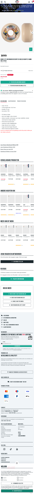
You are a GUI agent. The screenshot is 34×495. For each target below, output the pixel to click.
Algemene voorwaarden (5, 457)
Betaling (2, 426)
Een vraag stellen (17, 261)
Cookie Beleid (3, 460)
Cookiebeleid (20, 488)
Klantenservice (6, 327)
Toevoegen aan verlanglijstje (17, 85)
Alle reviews (3, 433)
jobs (19, 428)
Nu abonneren (17, 346)
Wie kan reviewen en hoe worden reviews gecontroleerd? (13, 272)
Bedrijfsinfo (4, 453)
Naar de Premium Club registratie (17, 372)
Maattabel (5, 322)
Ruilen (4, 320)
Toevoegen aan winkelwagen (17, 82)
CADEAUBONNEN (21, 436)
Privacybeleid (3, 459)
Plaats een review (17, 279)
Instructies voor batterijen (5, 436)
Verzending (5, 315)
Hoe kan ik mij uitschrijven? (17, 349)
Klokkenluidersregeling (5, 462)
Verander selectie (17, 483)
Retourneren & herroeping (8, 318)
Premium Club (4, 353)
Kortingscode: (13, 10)
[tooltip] (32, 70)
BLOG (19, 432)
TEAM (19, 434)
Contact (2, 437)
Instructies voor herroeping (6, 430)
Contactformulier (19, 412)
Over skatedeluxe (21, 426)
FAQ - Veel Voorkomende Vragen (10, 325)
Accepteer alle (17, 491)
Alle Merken (20, 429)
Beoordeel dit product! (5, 66)
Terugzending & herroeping (6, 429)
